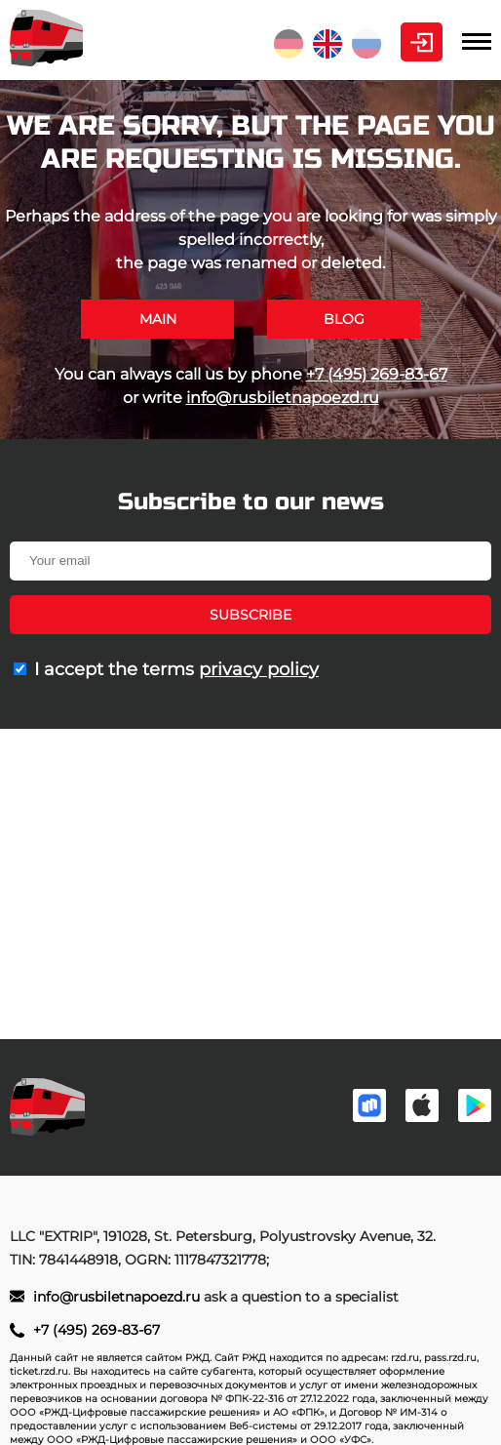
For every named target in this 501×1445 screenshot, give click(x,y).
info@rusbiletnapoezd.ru (282, 397)
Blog (344, 319)
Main (157, 319)
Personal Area (422, 41)
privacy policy (259, 669)
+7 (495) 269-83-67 (376, 374)
